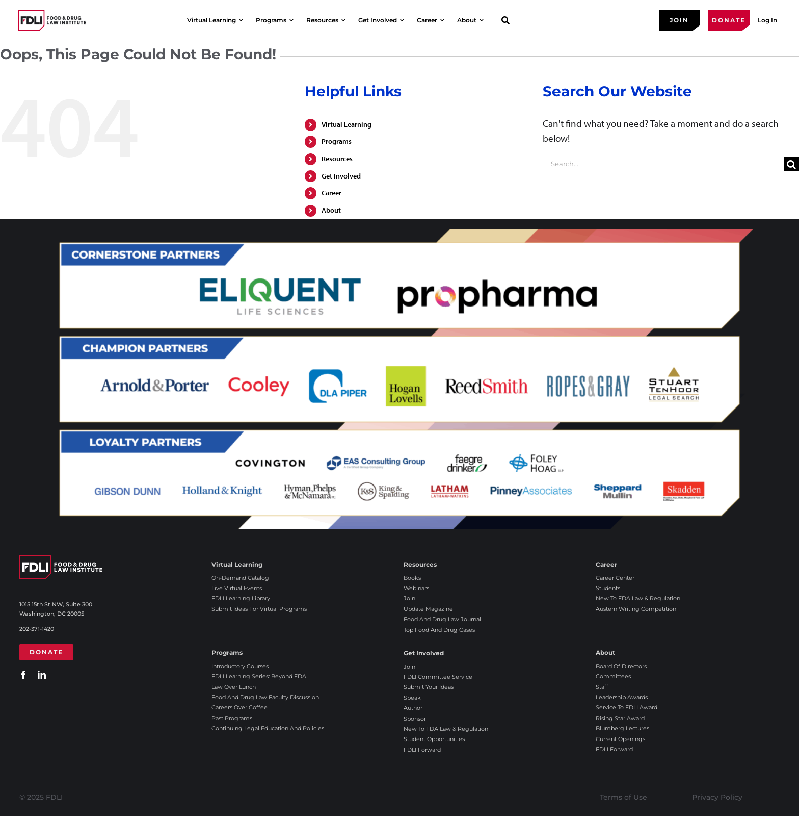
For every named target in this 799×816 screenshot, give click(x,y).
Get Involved (341, 176)
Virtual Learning (346, 124)
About (331, 210)
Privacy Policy (717, 797)
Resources (337, 158)
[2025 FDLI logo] (52, 20)
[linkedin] (42, 675)
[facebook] (23, 675)
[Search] (791, 164)
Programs (337, 141)
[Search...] (663, 164)
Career (331, 192)
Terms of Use (623, 797)
